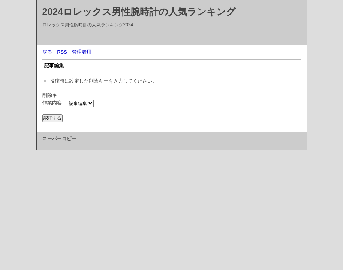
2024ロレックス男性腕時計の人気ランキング (139, 11)
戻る (47, 52)
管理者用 (81, 52)
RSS (62, 52)
